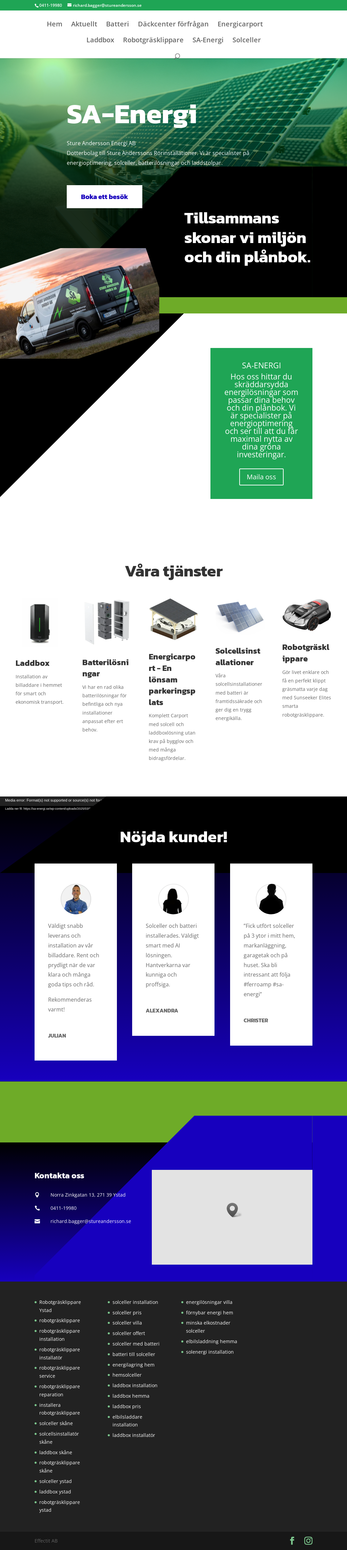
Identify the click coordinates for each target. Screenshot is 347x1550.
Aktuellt (84, 25)
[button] (168, 158)
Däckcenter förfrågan (173, 25)
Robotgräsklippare (153, 41)
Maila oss (261, 476)
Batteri (117, 25)
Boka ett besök (104, 197)
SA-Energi (208, 41)
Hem (54, 25)
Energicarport (240, 25)
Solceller (246, 41)
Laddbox (100, 41)
